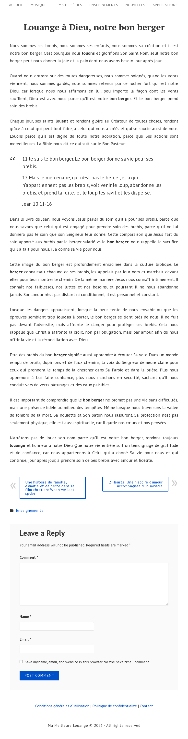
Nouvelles (135, 5)
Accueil (16, 5)
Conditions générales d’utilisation (62, 705)
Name (26, 616)
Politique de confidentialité (114, 705)
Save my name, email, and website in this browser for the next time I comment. (87, 661)
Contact (146, 705)
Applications (165, 5)
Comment (29, 557)
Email (25, 639)
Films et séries (68, 5)
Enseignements (104, 5)
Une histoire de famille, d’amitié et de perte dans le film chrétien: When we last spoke (49, 488)
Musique (39, 5)
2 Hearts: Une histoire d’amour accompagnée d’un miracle (136, 484)
